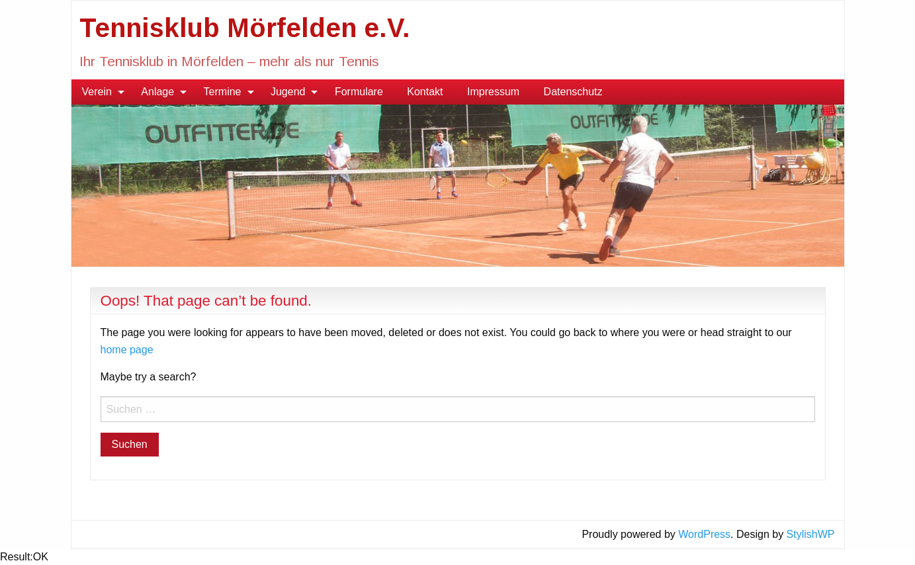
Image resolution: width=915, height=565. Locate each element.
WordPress (704, 534)
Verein (97, 91)
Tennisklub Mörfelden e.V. (244, 27)
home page (127, 349)
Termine (222, 91)
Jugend (288, 91)
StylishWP (811, 534)
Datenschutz (573, 91)
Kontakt (425, 91)
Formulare (359, 91)
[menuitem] (99, 92)
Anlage (157, 91)
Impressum (493, 91)
